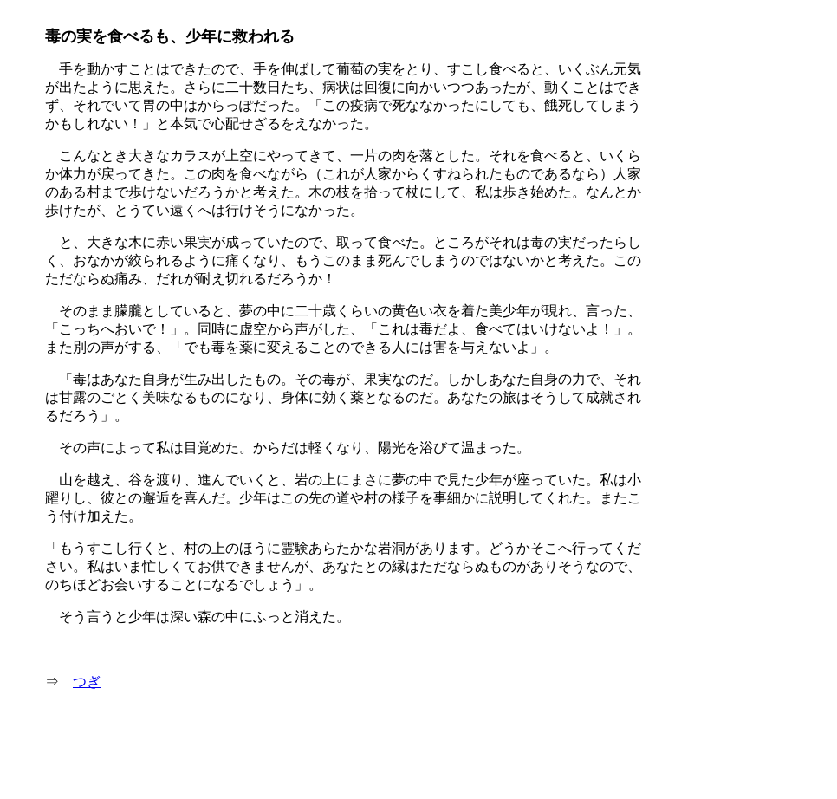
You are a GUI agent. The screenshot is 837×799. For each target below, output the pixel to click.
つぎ (87, 681)
